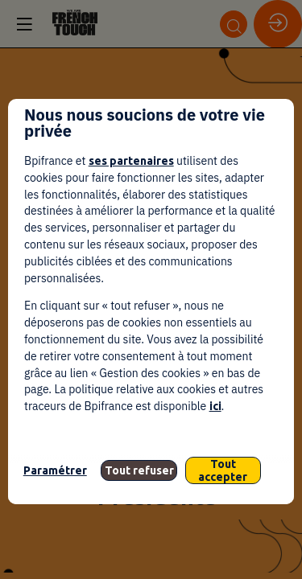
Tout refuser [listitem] (139, 470)
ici (215, 406)
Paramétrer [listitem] (55, 470)
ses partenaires (131, 160)
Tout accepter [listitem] (222, 470)
